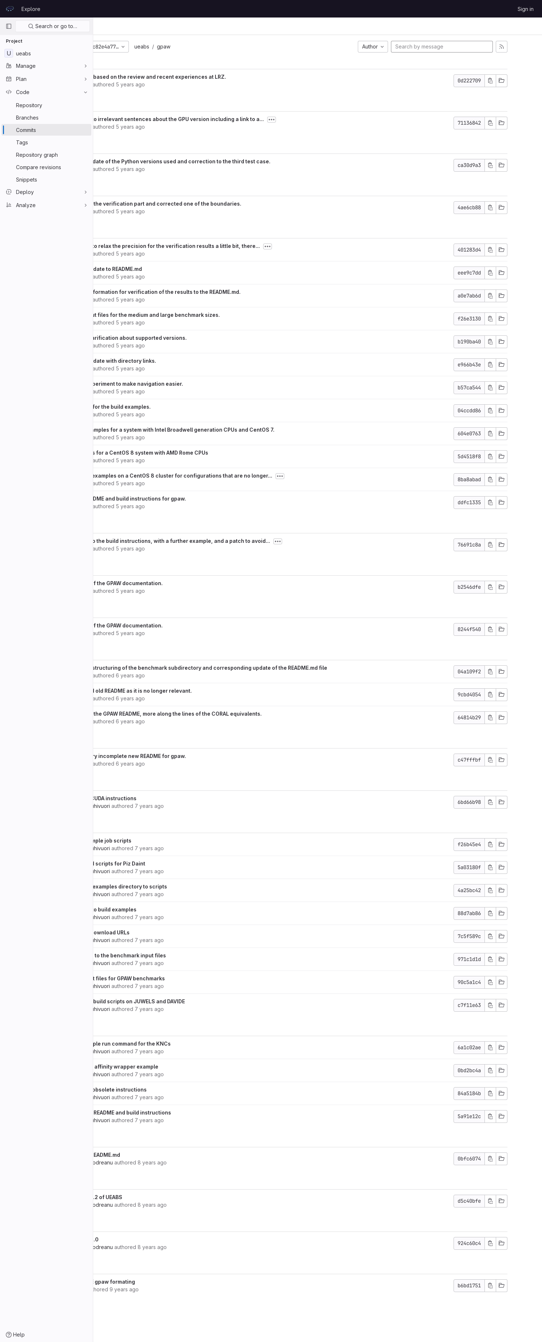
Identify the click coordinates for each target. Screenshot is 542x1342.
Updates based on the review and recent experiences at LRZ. (197, 77)
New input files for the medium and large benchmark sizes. (194, 315)
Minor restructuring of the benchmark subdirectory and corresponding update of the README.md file (247, 668)
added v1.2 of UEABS (145, 1197)
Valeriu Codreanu (140, 1162)
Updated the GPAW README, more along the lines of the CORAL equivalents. (214, 714)
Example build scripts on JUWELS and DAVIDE (176, 1001)
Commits (154, 26)
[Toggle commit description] (320, 119)
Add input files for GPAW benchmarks (166, 978)
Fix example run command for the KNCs (169, 1043)
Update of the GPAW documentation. (165, 583)
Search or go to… (52, 26)
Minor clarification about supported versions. (177, 338)
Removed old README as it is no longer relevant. (180, 691)
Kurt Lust (129, 84)
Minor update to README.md (155, 269)
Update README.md (144, 1155)
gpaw (212, 46)
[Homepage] (10, 9)
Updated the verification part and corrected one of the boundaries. (204, 204)
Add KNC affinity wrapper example (163, 1066)
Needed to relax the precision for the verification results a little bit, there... (214, 246)
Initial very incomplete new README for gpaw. (177, 756)
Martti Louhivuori (139, 806)
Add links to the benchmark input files (167, 955)
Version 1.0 (133, 1239)
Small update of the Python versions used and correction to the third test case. (219, 161)
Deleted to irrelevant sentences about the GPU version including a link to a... (216, 119)
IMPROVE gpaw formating (151, 1282)
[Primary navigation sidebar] (9, 26)
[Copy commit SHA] (516, 80)
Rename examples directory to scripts (167, 886)
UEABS (109, 26)
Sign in (526, 9)
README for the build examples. (159, 407)
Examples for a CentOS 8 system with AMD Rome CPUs (188, 453)
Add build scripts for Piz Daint (156, 863)
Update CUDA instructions (152, 798)
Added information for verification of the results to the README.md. (204, 292)
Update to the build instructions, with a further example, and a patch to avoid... (219, 541)
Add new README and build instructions (169, 1112)
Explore (30, 9)
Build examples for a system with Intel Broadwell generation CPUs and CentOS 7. (221, 430)
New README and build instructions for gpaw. (177, 498)
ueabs (190, 46)
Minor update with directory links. (162, 361)
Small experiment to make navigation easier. (175, 384)
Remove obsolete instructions (157, 1089)
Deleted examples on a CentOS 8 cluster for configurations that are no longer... (220, 475)
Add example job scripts (149, 840)
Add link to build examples (152, 909)
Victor (126, 1289)
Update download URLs (148, 932)
